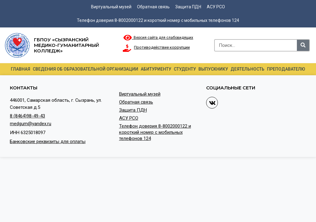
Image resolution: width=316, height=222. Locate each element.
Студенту (185, 69)
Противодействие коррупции (162, 47)
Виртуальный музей (111, 6)
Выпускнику (213, 69)
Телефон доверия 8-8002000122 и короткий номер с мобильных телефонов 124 (158, 20)
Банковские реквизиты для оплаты (47, 141)
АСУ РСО (216, 6)
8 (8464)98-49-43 (27, 116)
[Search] (303, 45)
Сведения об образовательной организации (85, 69)
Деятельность (247, 69)
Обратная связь (153, 6)
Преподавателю (286, 69)
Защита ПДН (188, 6)
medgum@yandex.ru (30, 123)
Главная (20, 69)
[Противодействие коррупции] (127, 48)
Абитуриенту (156, 69)
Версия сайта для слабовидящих (158, 37)
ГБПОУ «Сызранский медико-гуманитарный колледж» (66, 45)
